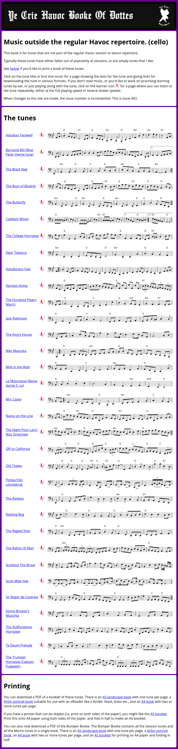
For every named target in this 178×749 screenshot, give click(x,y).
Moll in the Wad (18, 367)
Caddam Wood (17, 219)
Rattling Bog (15, 514)
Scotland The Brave (20, 565)
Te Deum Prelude (19, 645)
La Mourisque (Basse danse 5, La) (21, 383)
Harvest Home (17, 285)
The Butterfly (15, 202)
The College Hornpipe (22, 236)
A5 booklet (158, 714)
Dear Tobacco (16, 252)
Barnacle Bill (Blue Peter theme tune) (19, 152)
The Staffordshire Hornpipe (19, 629)
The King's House (19, 334)
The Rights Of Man (20, 548)
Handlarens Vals (18, 269)
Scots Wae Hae (17, 581)
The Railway (15, 498)
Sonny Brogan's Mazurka (17, 613)
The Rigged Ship (18, 531)
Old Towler (14, 466)
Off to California (18, 448)
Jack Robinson (16, 318)
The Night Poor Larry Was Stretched (21, 432)
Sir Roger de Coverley (22, 597)
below (14, 68)
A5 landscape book (116, 697)
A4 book (147, 701)
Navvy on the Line (19, 416)
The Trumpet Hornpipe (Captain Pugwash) (20, 661)
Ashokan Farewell (19, 135)
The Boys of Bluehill (21, 186)
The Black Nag (16, 169)
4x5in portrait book (18, 701)
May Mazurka (16, 351)
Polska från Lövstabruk (14, 482)
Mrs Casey (13, 399)
